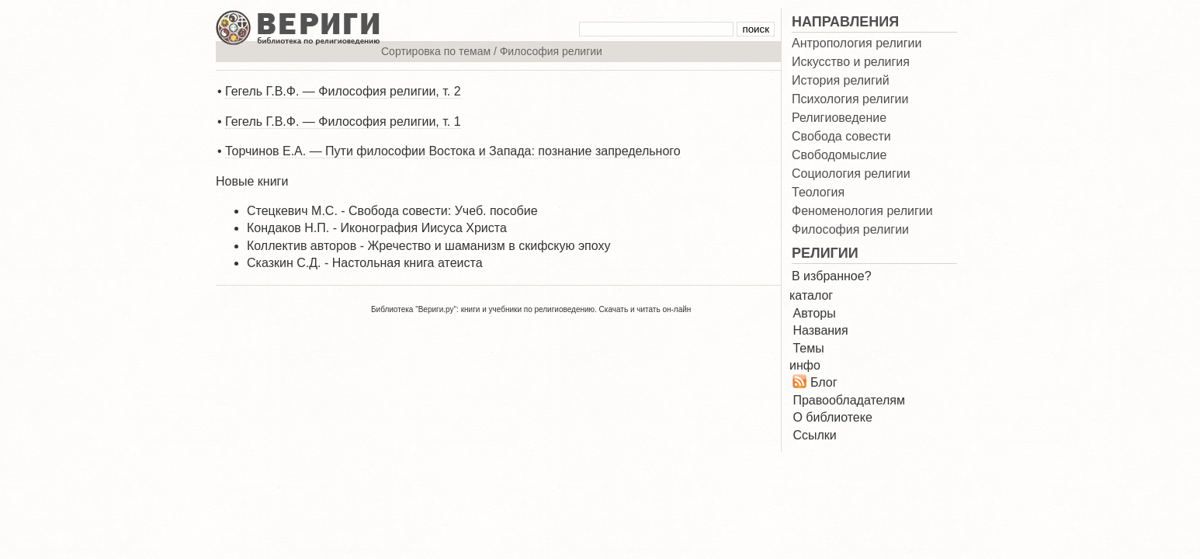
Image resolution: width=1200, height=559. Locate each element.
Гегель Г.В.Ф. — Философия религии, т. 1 (343, 121)
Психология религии (850, 99)
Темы (808, 348)
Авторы (813, 313)
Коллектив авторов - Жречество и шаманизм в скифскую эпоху (429, 245)
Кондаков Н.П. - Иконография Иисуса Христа (377, 227)
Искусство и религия (851, 62)
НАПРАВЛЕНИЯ (845, 22)
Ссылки (814, 435)
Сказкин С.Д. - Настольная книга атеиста (365, 262)
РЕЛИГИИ (825, 253)
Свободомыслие (839, 155)
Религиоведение (839, 118)
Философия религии (850, 229)
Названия (820, 330)
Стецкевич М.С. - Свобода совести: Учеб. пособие (392, 210)
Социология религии (851, 173)
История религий (841, 80)
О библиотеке (832, 417)
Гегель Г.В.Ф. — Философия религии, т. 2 (343, 91)
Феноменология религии (862, 211)
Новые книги (252, 181)
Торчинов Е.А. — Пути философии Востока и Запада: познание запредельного (453, 151)
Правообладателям (848, 400)
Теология (818, 192)
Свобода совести (841, 136)
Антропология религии (856, 43)
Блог (824, 382)
